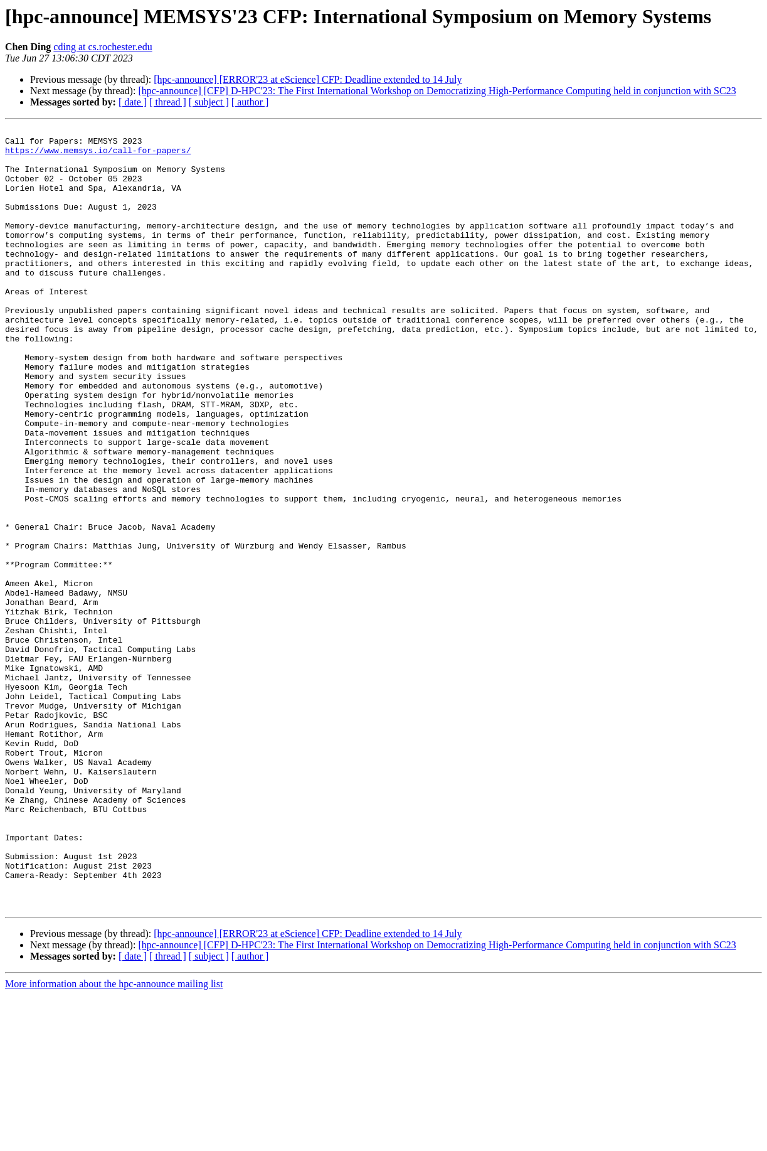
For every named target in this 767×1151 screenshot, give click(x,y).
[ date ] (133, 102)
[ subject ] (209, 102)
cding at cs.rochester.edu (102, 46)
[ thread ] (167, 102)
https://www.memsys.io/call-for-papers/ (98, 155)
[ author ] (250, 102)
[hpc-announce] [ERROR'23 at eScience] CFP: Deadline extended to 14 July (308, 79)
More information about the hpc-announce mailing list (114, 1140)
